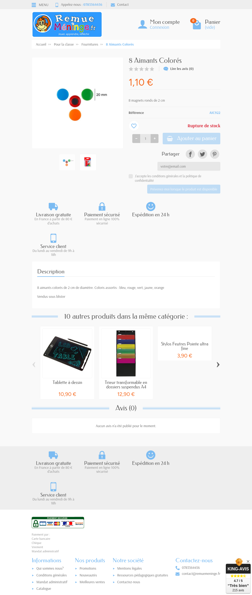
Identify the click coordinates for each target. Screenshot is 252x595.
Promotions (88, 506)
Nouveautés (88, 512)
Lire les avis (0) (178, 68)
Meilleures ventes (92, 519)
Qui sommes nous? (50, 506)
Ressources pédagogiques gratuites (142, 512)
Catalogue (43, 526)
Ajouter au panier (190, 138)
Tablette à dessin (67, 351)
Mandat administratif (51, 519)
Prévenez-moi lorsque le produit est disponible (183, 189)
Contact (120, 4)
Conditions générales (51, 512)
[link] (190, 154)
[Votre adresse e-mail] (127, 559)
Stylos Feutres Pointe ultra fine (184, 315)
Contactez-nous (128, 519)
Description (50, 240)
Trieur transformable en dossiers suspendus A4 (126, 353)
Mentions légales (129, 506)
